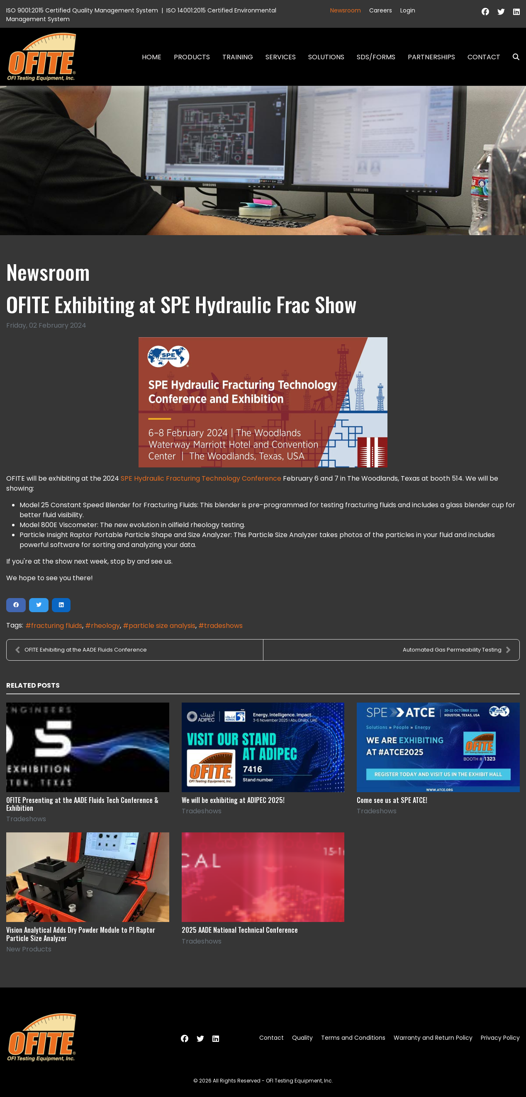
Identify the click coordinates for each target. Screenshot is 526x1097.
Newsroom (345, 10)
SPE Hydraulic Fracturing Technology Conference (201, 478)
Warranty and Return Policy (433, 1038)
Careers (380, 10)
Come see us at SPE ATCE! (392, 800)
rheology (105, 625)
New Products (28, 949)
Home (151, 57)
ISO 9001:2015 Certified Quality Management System (82, 10)
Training (237, 57)
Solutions (326, 57)
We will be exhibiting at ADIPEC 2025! (233, 800)
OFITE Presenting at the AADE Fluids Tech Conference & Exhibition (82, 804)
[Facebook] (485, 12)
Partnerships (431, 57)
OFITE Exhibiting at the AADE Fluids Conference (81, 650)
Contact (484, 57)
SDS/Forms (376, 57)
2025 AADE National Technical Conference (240, 930)
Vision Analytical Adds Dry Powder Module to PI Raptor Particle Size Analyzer (80, 934)
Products (192, 57)
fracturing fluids (56, 625)
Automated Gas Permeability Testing (457, 650)
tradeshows (223, 625)
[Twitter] (501, 12)
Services (280, 57)
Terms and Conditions (353, 1038)
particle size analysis (162, 625)
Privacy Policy (500, 1038)
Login (407, 10)
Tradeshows (26, 819)
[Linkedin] (516, 12)
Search (513, 57)
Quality (302, 1038)
